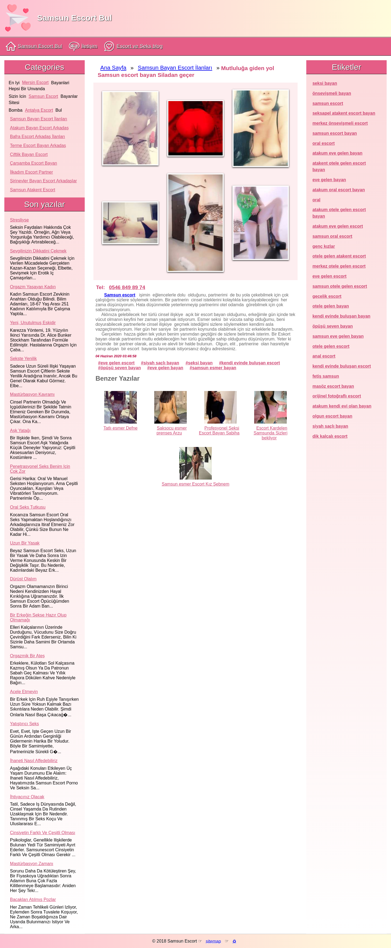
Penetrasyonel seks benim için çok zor (40, 469)
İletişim (83, 46)
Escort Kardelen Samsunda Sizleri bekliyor (271, 433)
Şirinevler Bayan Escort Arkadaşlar (43, 181)
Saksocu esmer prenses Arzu (171, 430)
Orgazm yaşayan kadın (33, 286)
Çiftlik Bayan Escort (29, 154)
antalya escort (39, 110)
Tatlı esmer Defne (120, 428)
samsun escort (43, 96)
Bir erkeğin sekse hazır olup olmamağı (38, 617)
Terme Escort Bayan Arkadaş (38, 145)
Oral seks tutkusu (28, 507)
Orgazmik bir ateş (27, 655)
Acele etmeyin (24, 691)
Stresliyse (19, 220)
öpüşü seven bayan (120, 367)
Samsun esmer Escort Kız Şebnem (195, 484)
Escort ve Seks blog (133, 46)
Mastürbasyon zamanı (31, 863)
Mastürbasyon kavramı (32, 394)
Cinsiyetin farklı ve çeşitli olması (42, 832)
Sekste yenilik (23, 358)
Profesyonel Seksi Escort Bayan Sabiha (219, 430)
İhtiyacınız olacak (27, 796)
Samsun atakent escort (32, 189)
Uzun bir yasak (25, 543)
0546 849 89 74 (127, 287)
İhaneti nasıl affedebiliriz (34, 760)
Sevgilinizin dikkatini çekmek (38, 251)
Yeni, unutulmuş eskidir (33, 322)
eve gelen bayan (166, 367)
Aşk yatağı (20, 430)
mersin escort (35, 82)
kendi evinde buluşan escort (251, 363)
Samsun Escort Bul (74, 17)
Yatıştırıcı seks (24, 723)
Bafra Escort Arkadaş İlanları (37, 136)
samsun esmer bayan (214, 367)
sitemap (213, 941)
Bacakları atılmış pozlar (33, 899)
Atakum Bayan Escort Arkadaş (39, 128)
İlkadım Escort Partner (31, 172)
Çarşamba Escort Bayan (33, 163)
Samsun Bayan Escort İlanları (38, 119)
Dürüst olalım (23, 579)
